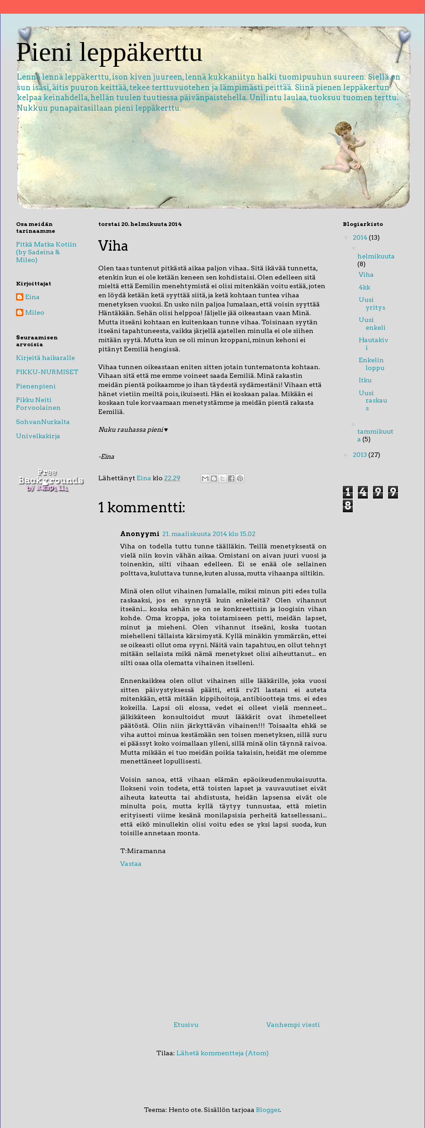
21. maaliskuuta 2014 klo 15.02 (208, 533)
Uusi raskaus (373, 400)
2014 (361, 237)
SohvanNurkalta (43, 421)
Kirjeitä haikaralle (45, 357)
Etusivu (186, 1024)
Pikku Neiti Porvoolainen (38, 403)
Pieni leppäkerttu (109, 52)
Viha (366, 274)
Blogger (268, 1109)
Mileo (34, 312)
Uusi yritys (372, 303)
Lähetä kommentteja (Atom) (222, 1053)
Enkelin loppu (371, 363)
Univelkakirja (38, 436)
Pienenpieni (36, 386)
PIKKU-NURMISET (47, 372)
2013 (360, 454)
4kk (364, 287)
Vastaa (131, 863)
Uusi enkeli (372, 323)
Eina (32, 297)
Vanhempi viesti (293, 1024)
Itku (365, 380)
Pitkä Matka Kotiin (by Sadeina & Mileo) (46, 252)
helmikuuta (376, 256)
